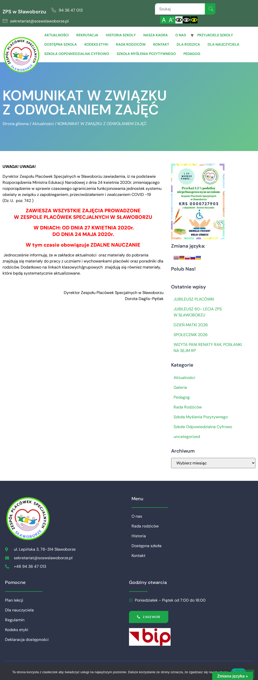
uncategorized (187, 436)
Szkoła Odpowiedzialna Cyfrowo (76, 53)
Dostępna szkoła (60, 44)
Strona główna (16, 123)
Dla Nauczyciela (223, 44)
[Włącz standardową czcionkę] (164, 20)
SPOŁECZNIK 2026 (191, 334)
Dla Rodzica (188, 44)
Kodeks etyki (96, 44)
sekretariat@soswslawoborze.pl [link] (39, 21)
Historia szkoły (121, 35)
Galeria (180, 387)
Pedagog (191, 53)
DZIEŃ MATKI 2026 (191, 325)
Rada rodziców (131, 44)
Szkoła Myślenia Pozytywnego (146, 53)
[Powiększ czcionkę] (171, 20)
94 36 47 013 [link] (71, 10)
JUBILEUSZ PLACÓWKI (194, 299)
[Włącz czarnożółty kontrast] (194, 20)
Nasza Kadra (155, 35)
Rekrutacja (87, 35)
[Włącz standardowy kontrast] (179, 20)
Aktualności (56, 35)
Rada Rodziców (188, 407)
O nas (180, 35)
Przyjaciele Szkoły (215, 35)
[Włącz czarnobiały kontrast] (186, 20)
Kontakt (161, 44)
